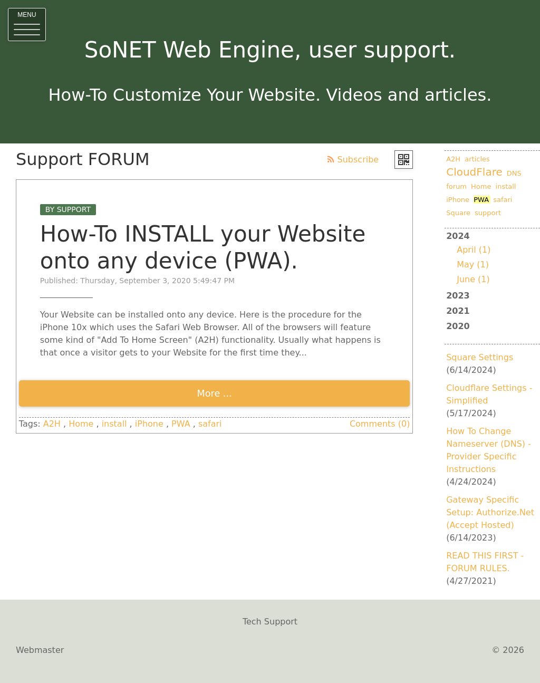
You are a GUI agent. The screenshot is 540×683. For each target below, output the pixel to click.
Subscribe (353, 160)
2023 (458, 296)
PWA (180, 424)
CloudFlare (474, 172)
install (114, 424)
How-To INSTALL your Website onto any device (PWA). (202, 247)
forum (456, 186)
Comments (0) (380, 424)
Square (458, 213)
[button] (27, 24)
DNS (514, 173)
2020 (458, 326)
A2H (52, 424)
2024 (492, 259)
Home (81, 424)
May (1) (473, 264)
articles (477, 159)
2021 (458, 311)
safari (210, 424)
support (488, 213)
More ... (214, 393)
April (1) (473, 250)
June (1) (473, 279)
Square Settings (479, 357)
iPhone (149, 424)
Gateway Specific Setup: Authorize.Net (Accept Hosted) (490, 512)
